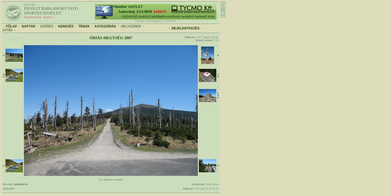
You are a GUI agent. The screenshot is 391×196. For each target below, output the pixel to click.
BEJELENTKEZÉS (186, 28)
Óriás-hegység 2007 (111, 38)
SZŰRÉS (46, 26)
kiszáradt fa (20, 184)
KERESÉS (65, 26)
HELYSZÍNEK (131, 26)
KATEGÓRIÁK (105, 26)
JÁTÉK (7, 30)
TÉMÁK (84, 26)
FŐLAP (11, 26)
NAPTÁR (28, 26)
